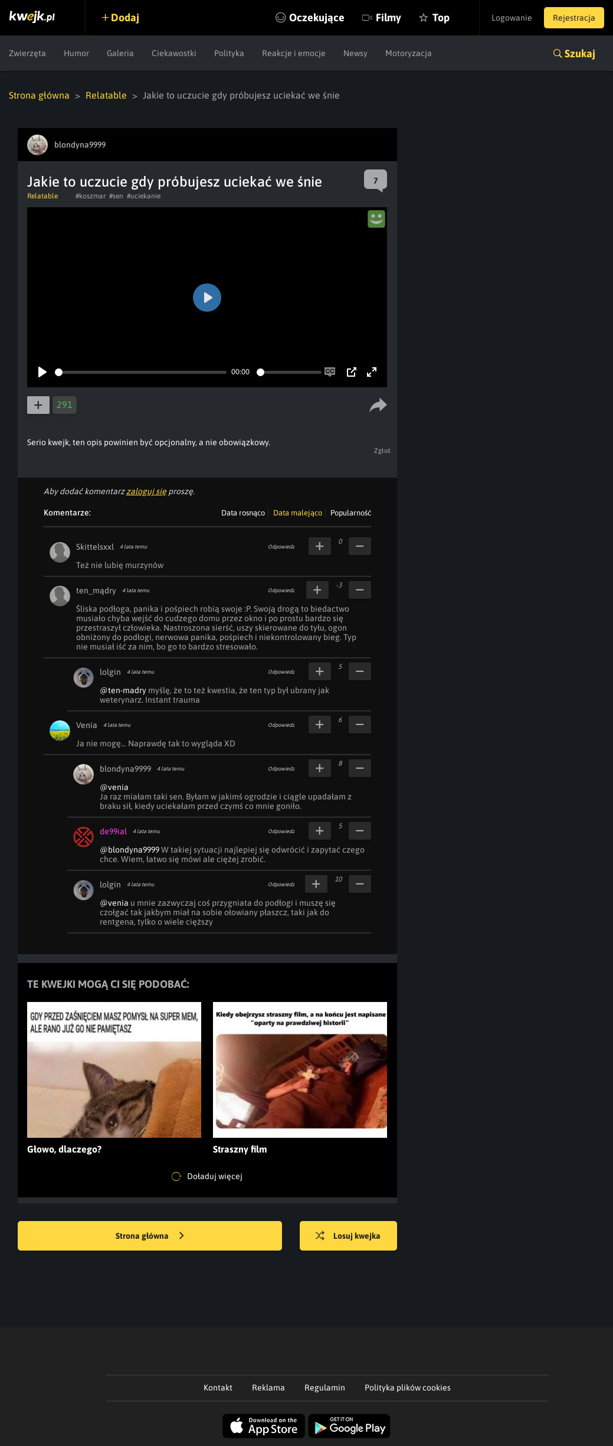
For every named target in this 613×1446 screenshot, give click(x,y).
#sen (116, 196)
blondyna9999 (125, 768)
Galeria (120, 53)
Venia (86, 725)
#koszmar (91, 196)
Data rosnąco (243, 512)
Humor (76, 53)
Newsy (355, 53)
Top (441, 17)
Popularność (350, 512)
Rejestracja (574, 17)
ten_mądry (96, 590)
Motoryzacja (408, 53)
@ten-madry (123, 690)
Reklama (268, 1387)
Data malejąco (297, 512)
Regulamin (324, 1387)
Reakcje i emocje (294, 53)
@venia (114, 787)
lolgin (110, 672)
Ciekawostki (174, 53)
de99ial (113, 831)
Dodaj (125, 17)
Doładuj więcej (207, 1177)
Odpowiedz (281, 547)
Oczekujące (317, 17)
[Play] (42, 372)
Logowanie (511, 17)
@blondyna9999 (129, 849)
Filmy (388, 17)
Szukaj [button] (580, 53)
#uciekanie (143, 196)
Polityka (229, 53)
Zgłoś (382, 450)
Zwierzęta (27, 53)
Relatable (106, 95)
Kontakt (218, 1387)
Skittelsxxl (95, 546)
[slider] (141, 372)
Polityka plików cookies (408, 1387)
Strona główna (39, 95)
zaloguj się (146, 491)
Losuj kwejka (348, 1236)
